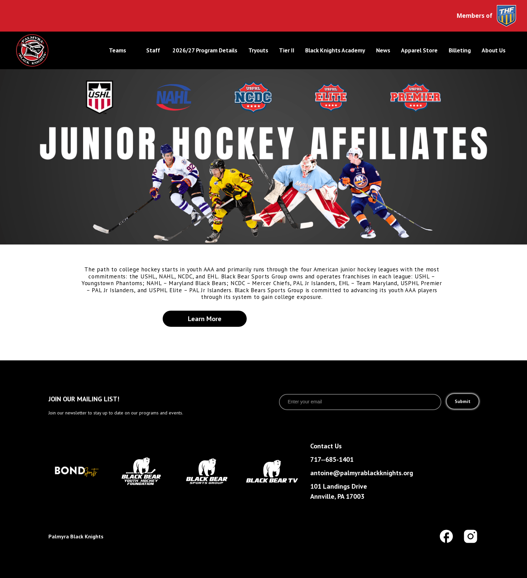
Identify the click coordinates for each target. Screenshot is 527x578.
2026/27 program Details (204, 50)
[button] (118, 50)
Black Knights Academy (335, 50)
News (383, 50)
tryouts (258, 50)
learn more (204, 318)
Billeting (460, 50)
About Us (493, 50)
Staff (153, 50)
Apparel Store (419, 50)
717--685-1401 (332, 459)
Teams (117, 50)
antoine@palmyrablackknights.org (361, 473)
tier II (286, 50)
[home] (54, 50)
